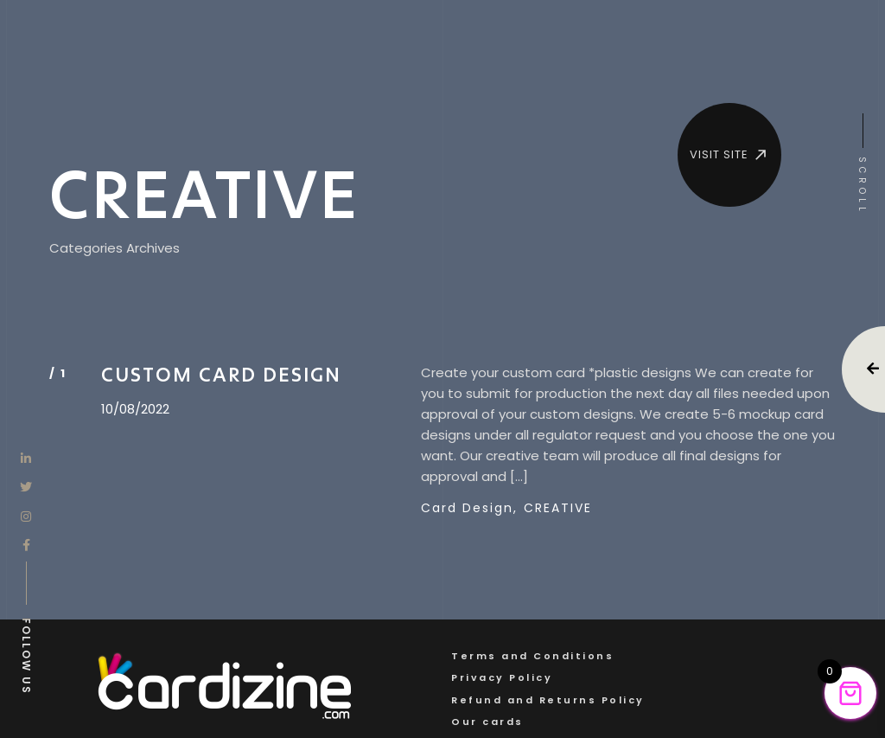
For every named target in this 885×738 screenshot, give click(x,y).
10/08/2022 (135, 409)
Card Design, (469, 508)
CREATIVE (558, 508)
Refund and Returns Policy (548, 700)
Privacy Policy (501, 677)
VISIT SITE (729, 155)
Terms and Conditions (532, 656)
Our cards (487, 722)
